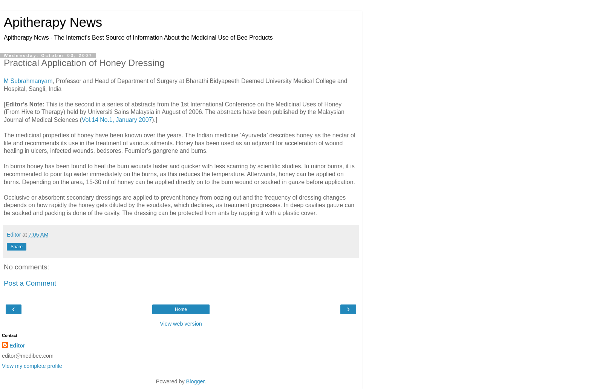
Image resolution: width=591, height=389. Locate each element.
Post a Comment (30, 283)
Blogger (195, 381)
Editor (17, 346)
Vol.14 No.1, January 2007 (117, 120)
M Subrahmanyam (28, 81)
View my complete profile (32, 366)
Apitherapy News (53, 22)
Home (181, 309)
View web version (181, 324)
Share (17, 246)
